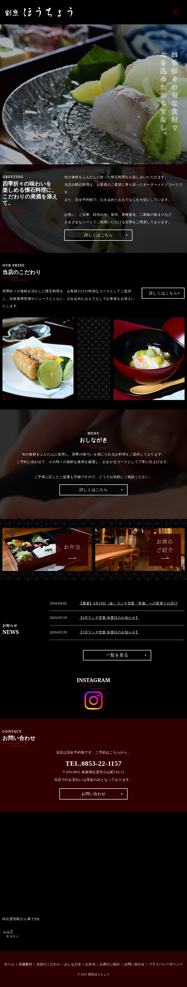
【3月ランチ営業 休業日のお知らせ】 (109, 632)
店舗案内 (25, 964)
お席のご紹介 (110, 964)
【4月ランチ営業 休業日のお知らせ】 (109, 618)
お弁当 (90, 964)
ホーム (9, 964)
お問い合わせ (93, 794)
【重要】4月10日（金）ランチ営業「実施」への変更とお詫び (128, 603)
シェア (8, 931)
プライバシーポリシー (166, 964)
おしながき (72, 964)
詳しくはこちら (98, 235)
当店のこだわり (48, 964)
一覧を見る (117, 655)
